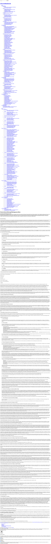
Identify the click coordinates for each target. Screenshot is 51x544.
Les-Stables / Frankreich (7, 75)
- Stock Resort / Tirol (7, 160)
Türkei (4, 17)
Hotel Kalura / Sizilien (6, 47)
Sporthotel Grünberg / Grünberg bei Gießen (9, 80)
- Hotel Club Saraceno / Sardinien (9, 149)
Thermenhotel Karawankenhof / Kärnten (8, 88)
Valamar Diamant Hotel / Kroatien (8, 51)
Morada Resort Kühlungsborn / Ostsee (8, 81)
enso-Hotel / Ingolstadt (7, 99)
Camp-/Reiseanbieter (4, 105)
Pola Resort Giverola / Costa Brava (8, 70)
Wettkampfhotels (5, 104)
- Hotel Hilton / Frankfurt (8, 198)
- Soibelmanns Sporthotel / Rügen (9, 130)
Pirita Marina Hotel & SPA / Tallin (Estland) (9, 74)
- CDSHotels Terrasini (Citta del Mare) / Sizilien (10, 112)
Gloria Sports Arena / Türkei (7, 18)
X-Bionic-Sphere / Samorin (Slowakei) (8, 22)
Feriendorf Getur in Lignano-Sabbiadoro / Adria (9, 11)
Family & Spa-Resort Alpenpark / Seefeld (9, 58)
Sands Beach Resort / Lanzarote (8, 62)
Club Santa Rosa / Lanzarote (7, 63)
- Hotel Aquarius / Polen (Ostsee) (9, 176)
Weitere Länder (4, 21)
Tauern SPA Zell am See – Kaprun (8, 55)
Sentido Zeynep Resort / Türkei (7, 20)
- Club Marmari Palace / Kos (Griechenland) (10, 175)
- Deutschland (5, 109)
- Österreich (5, 188)
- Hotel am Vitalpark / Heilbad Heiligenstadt (10, 129)
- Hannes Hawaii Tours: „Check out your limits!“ (9, 210)
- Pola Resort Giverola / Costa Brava (9, 173)
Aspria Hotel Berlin (6, 97)
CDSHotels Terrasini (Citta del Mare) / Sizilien (9, 9)
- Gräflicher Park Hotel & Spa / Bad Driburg (10, 136)
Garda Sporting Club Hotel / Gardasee (8, 42)
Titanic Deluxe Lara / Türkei (7, 19)
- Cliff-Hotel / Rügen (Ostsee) (8, 135)
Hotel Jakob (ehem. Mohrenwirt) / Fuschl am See (9, 86)
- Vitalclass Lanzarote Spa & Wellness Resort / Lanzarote (11, 166)
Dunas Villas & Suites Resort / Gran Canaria (9, 91)
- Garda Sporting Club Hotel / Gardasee (9, 145)
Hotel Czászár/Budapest (7, 101)
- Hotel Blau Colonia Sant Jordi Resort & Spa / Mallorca (11, 195)
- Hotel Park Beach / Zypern (8, 196)
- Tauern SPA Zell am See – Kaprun (9, 158)
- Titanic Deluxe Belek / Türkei (9, 123)
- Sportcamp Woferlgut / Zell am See (9, 116)
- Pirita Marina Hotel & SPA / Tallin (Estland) (10, 177)
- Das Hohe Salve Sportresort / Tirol (9, 157)
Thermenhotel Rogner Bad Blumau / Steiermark (9, 59)
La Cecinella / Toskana (7, 37)
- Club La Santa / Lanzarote (8, 117)
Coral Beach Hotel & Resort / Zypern (8, 23)
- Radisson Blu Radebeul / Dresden (9, 202)
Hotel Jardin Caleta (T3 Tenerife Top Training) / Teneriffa (10, 90)
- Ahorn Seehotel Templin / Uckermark (9, 132)
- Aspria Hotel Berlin (7, 200)
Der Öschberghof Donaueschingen (8, 30)
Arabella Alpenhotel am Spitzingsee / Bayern (9, 79)
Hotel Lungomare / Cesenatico (7, 36)
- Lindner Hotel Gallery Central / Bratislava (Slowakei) (11, 205)
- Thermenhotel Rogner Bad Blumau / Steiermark (11, 162)
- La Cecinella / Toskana (8, 140)
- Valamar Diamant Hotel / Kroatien (9, 154)
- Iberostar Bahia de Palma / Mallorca (9, 172)
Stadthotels (4, 94)
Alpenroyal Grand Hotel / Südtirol (8, 39)
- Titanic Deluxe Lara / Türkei (8, 122)
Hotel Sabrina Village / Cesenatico (8, 35)
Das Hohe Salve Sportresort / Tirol (8, 54)
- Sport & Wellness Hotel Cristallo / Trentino (10, 186)
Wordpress (12, 527)
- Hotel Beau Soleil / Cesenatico (9, 137)
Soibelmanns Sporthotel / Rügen (8, 27)
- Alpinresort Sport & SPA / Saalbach (9, 159)
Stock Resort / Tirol (6, 57)
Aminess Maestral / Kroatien (7, 50)
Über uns (3, 524)
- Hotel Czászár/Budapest (8, 204)
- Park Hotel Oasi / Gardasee (8, 147)
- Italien (4, 111)
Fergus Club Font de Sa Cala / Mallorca (8, 65)
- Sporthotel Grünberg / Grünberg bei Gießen (10, 183)
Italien (3, 8)
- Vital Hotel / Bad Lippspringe (9, 185)
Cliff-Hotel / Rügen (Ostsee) (7, 32)
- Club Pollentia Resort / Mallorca (9, 169)
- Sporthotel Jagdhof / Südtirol (8, 187)
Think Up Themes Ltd (5, 527)
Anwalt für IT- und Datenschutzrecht (4, 522)
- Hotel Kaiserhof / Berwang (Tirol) (9, 192)
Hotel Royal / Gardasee (7, 43)
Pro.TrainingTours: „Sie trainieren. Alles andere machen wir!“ (10, 106)
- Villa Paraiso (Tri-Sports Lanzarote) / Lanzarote (11, 167)
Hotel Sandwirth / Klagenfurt (7, 87)
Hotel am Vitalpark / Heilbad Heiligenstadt (9, 26)
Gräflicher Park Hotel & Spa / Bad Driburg (9, 33)
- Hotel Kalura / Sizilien (8, 150)
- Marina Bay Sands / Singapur (9, 207)
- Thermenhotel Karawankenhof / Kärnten (10, 191)
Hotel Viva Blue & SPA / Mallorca (8, 60)
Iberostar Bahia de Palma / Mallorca (8, 69)
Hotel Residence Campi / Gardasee (8, 45)
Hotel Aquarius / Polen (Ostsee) (8, 73)
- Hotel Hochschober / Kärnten (8, 161)
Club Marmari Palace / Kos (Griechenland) (9, 72)
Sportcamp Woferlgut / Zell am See (8, 13)
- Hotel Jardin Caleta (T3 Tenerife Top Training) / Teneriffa (12, 193)
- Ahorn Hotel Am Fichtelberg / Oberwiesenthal (10, 131)
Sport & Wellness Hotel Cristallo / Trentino (9, 83)
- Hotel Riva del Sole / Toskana (9, 138)
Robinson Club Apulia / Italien (7, 48)
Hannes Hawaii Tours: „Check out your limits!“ (8, 107)
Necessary (2, 538)
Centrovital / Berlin (6, 98)
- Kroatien (4, 152)
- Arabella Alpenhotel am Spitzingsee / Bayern (10, 182)
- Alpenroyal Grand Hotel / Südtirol (9, 142)
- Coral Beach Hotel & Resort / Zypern (9, 126)
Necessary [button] (1, 537)
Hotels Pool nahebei (4, 77)
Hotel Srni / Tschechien (7, 71)
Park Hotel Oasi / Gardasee (7, 44)
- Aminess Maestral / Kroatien (8, 153)
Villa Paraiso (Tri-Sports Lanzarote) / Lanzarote (9, 64)
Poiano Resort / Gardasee (7, 10)
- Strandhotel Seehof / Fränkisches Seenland (10, 181)
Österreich (4, 12)
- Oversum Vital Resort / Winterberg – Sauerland (10, 134)
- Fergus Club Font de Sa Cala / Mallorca (10, 168)
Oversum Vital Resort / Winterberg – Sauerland (9, 31)
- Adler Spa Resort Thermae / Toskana (9, 141)
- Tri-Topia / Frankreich (8, 179)
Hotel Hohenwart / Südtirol (7, 40)
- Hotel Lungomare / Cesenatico (9, 139)
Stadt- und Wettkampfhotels (5, 197)
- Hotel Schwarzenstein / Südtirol (9, 143)
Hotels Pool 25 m (4, 128)
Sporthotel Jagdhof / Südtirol (7, 84)
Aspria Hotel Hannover (7, 96)
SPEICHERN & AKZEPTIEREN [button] (4, 543)
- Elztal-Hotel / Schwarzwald (8, 133)
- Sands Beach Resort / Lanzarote (9, 165)
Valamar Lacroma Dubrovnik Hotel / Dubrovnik (9, 52)
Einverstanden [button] (40, 529)
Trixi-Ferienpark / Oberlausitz (7, 7)
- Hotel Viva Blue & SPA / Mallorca (9, 163)
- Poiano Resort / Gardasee (8, 113)
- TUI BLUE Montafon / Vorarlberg (9, 189)
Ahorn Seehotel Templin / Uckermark (8, 29)
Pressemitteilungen (4, 526)
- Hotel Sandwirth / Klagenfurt (8, 190)
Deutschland (4, 6)
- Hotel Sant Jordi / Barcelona (8, 119)
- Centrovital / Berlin (7, 201)
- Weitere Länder (5, 124)
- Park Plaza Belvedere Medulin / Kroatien (10, 156)
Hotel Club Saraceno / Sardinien (8, 46)
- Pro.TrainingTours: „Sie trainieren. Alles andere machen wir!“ (10, 209)
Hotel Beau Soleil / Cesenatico (7, 34)
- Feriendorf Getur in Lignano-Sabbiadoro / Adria (11, 114)
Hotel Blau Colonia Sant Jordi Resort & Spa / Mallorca (10, 92)
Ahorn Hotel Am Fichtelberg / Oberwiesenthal (9, 28)
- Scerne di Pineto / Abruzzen (8, 151)
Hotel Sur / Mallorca (6, 67)
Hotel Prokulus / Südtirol (7, 41)
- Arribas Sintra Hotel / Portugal (9, 127)
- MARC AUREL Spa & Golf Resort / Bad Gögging (11, 110)
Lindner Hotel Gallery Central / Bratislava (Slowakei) (10, 102)
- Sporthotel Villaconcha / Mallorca (9, 164)
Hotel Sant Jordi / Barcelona (7, 16)
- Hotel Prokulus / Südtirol (8, 144)
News (2, 5)
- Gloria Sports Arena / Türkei (8, 121)
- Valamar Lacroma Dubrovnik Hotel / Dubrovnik (11, 155)
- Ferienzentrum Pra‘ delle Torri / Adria (9, 115)
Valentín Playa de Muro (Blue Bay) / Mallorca (9, 68)
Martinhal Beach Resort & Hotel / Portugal (9, 76)
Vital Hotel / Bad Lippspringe (7, 82)
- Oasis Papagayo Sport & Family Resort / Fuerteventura (11, 118)
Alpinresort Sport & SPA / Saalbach (8, 56)
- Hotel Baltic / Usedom (8, 184)
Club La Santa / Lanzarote (7, 14)
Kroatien (4, 49)
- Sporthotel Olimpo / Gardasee (9, 146)
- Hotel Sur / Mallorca (8, 170)
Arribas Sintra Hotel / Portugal (7, 24)
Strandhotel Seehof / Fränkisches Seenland (9, 78)
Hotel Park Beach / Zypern (7, 93)
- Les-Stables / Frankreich (8, 178)
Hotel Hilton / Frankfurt (7, 95)
